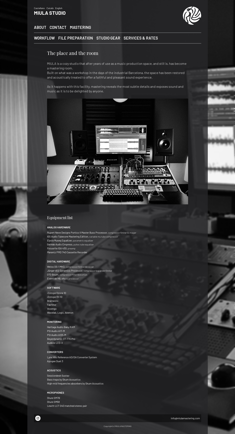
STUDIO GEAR (108, 38)
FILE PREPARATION (75, 38)
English (58, 8)
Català (50, 8)
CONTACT (58, 27)
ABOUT (40, 27)
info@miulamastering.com (185, 418)
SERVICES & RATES (141, 38)
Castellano (39, 8)
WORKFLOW (44, 38)
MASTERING (80, 27)
